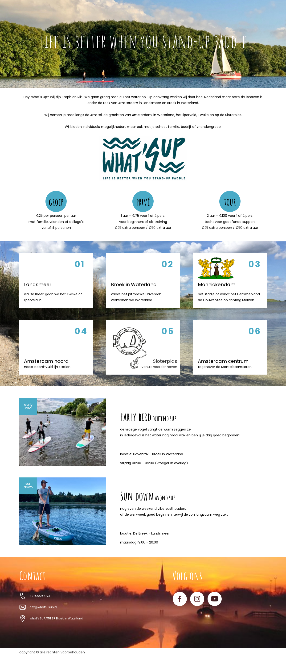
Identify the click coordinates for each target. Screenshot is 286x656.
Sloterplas (165, 361)
